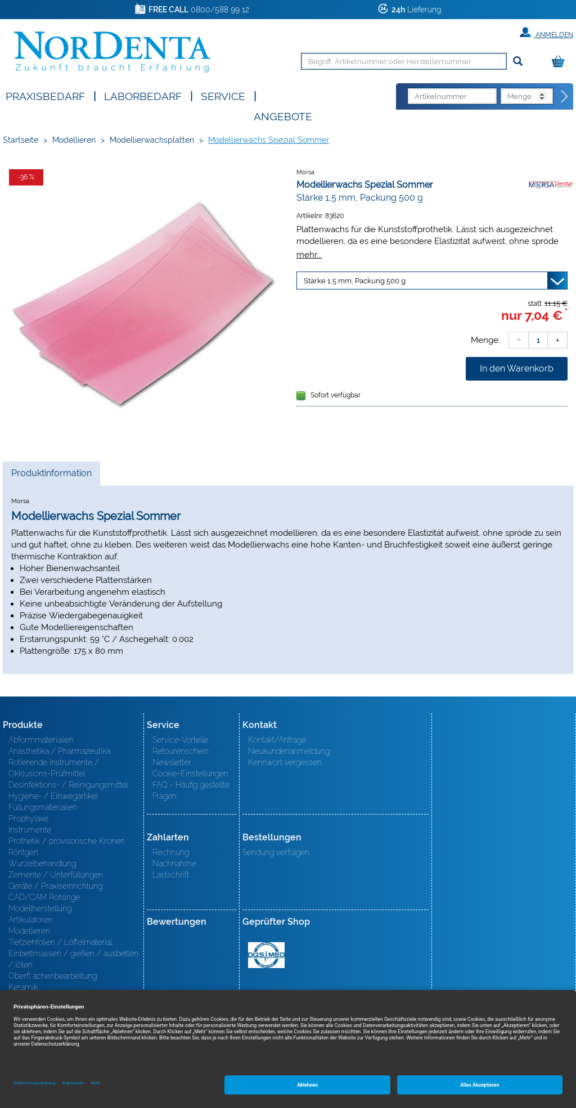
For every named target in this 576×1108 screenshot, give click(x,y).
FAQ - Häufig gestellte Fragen (191, 790)
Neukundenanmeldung (289, 751)
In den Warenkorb (517, 368)
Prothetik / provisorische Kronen (66, 840)
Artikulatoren (30, 919)
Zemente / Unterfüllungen (55, 874)
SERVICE (223, 95)
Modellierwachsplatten (152, 139)
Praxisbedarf (45, 95)
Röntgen (23, 852)
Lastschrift (170, 874)
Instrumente (29, 829)
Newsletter (171, 762)
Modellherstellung (39, 908)
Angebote (283, 115)
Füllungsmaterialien (42, 807)
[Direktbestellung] (564, 96)
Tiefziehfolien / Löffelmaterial (60, 942)
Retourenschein (180, 751)
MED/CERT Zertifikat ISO (266, 955)
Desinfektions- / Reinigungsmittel (68, 784)
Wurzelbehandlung (42, 863)
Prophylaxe (28, 818)
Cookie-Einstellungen (190, 773)
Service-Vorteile (180, 739)
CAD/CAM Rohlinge (44, 897)
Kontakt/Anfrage (277, 739)
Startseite (20, 139)
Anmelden (546, 32)
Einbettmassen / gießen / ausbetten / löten (73, 959)
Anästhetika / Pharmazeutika (59, 751)
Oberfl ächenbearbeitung (52, 975)
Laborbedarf (143, 95)
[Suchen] (518, 61)
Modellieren (74, 139)
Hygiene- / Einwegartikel (53, 796)
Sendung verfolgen (275, 852)
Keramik (23, 987)
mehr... (309, 254)
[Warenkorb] (561, 62)
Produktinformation (51, 476)
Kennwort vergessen (285, 762)
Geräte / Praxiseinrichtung (55, 885)
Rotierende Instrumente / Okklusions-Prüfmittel (53, 768)
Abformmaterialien (41, 739)
